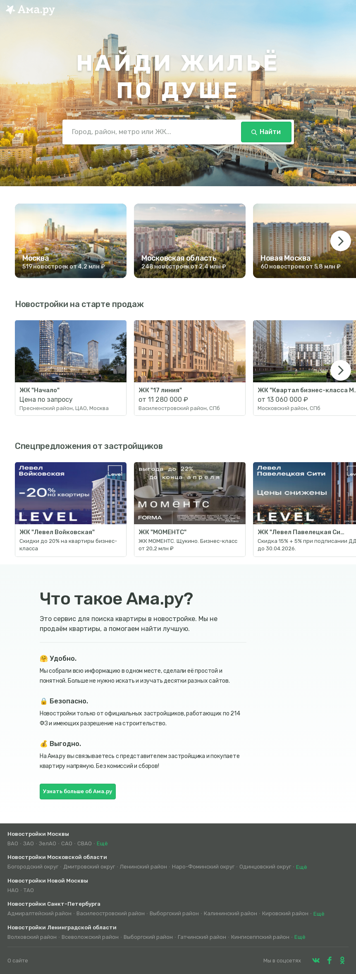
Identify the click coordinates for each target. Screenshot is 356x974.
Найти (266, 132)
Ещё (102, 843)
